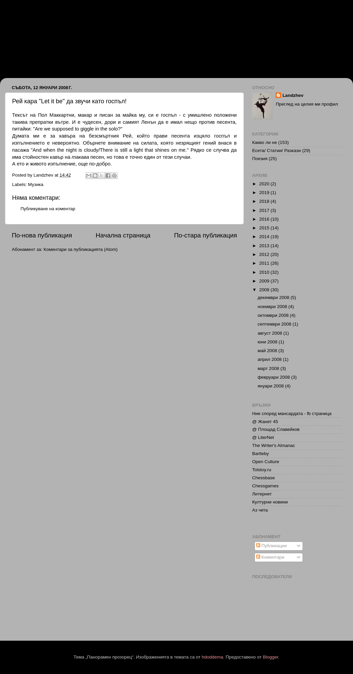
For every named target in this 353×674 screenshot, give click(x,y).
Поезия (259, 158)
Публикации (271, 545)
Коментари (270, 557)
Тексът (20, 115)
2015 (265, 227)
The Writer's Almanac (273, 445)
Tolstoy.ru (261, 469)
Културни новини (270, 501)
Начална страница (123, 235)
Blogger (270, 657)
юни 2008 (268, 341)
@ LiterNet (263, 437)
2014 (265, 236)
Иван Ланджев (40, 31)
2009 (265, 281)
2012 (265, 254)
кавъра (67, 136)
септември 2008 (275, 324)
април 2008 (270, 359)
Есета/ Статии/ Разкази (276, 150)
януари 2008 (271, 385)
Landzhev (292, 95)
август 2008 (270, 333)
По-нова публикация (42, 235)
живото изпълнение (52, 163)
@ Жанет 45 (265, 421)
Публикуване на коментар (48, 208)
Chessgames (265, 485)
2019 (265, 192)
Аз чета (260, 510)
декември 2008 (274, 297)
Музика (35, 184)
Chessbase (263, 477)
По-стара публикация (205, 235)
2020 (265, 183)
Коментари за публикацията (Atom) (81, 249)
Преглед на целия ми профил (307, 104)
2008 (265, 289)
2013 (265, 245)
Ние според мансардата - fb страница (291, 413)
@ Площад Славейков (276, 429)
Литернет (262, 493)
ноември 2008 (273, 306)
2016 (265, 219)
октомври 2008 (274, 315)
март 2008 (269, 368)
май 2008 (268, 350)
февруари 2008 (274, 377)
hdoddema (212, 657)
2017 (265, 210)
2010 (265, 272)
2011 (265, 263)
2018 (265, 201)
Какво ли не (264, 142)
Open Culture (265, 461)
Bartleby (260, 453)
